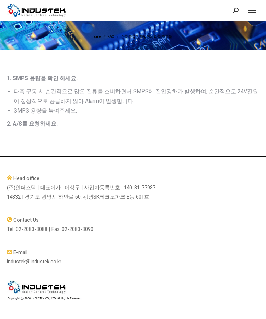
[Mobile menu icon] (252, 10)
